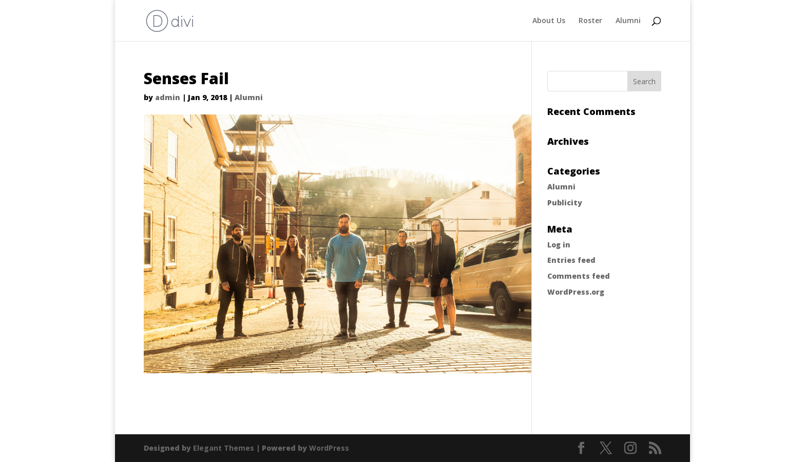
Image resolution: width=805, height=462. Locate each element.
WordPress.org (575, 292)
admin (167, 97)
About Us (548, 21)
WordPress (329, 448)
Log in (558, 244)
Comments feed (578, 276)
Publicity (564, 202)
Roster (590, 21)
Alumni (628, 21)
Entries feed (571, 260)
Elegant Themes (223, 448)
